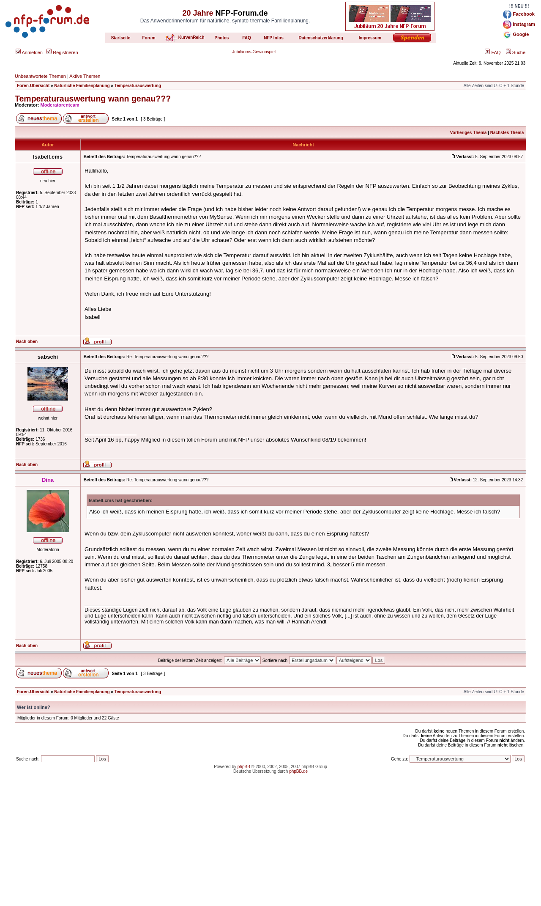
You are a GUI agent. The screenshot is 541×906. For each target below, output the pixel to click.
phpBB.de (298, 771)
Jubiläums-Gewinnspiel (254, 51)
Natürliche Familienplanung (81, 85)
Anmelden (29, 52)
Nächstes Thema (507, 132)
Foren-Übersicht (33, 85)
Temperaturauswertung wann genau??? (93, 98)
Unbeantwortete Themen (40, 76)
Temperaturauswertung (138, 85)
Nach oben (27, 341)
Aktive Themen (84, 76)
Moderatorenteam (60, 104)
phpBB (244, 766)
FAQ (492, 52)
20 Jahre (197, 13)
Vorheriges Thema (468, 132)
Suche (515, 52)
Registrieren (62, 52)
